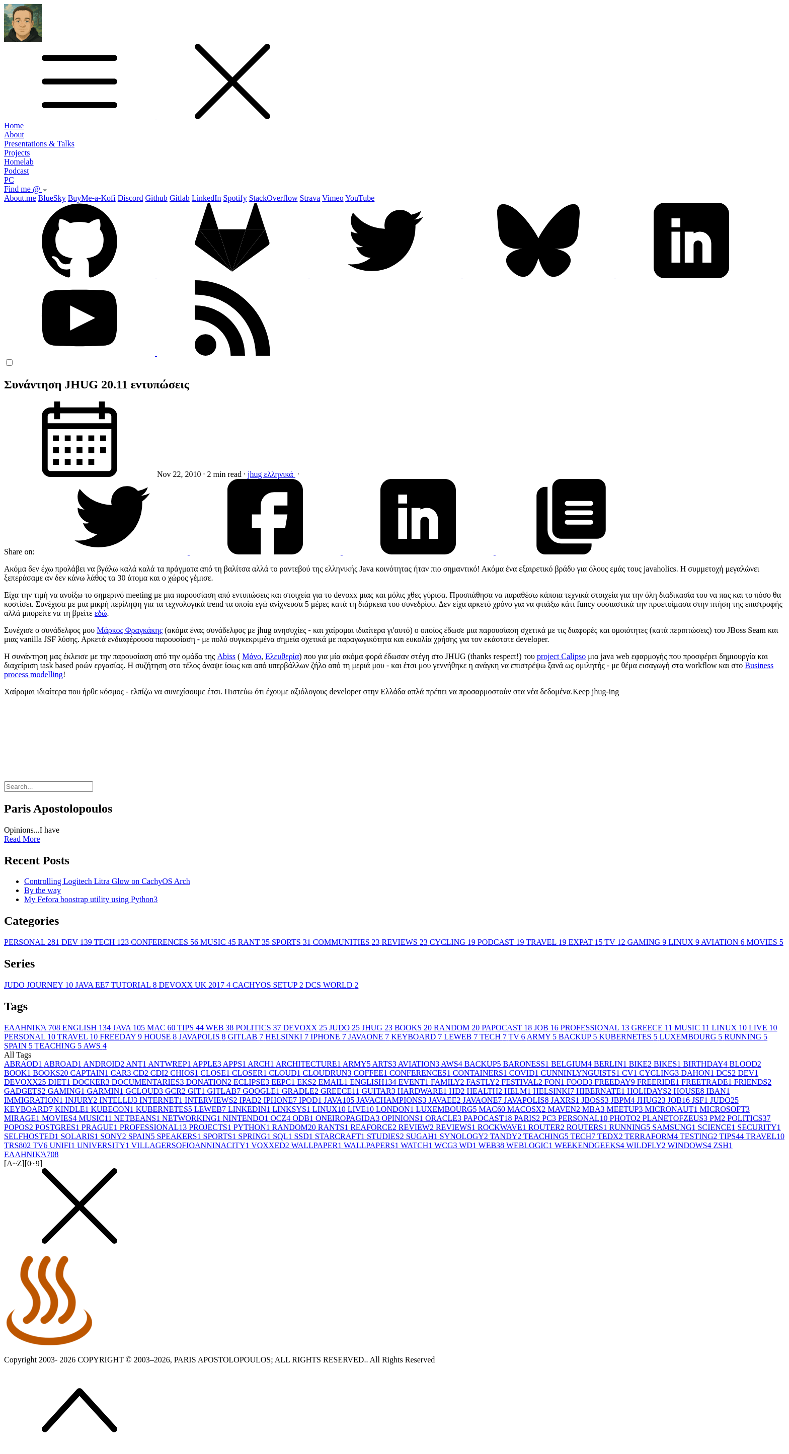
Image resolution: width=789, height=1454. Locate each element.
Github (156, 198)
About (14, 134)
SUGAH (423, 1136)
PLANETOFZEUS (676, 1118)
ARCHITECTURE (309, 1064)
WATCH (417, 1145)
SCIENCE (718, 1127)
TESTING (699, 1136)
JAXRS (565, 1100)
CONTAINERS (481, 1073)
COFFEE (371, 1073)
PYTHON (252, 1127)
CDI (160, 1073)
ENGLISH (87, 1027)
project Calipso (561, 656)
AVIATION (723, 942)
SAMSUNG (674, 1127)
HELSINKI (287, 1036)
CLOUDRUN (327, 1073)
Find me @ (25, 189)
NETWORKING (192, 1118)
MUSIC (219, 942)
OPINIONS (403, 1118)
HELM (518, 1091)
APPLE (208, 1064)
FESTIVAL (522, 1082)
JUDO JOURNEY (39, 985)
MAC (162, 1027)
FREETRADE (707, 1082)
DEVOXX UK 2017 (195, 985)
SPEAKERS (179, 1136)
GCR (176, 1091)
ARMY (543, 1036)
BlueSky (52, 198)
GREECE (653, 1027)
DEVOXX (306, 1027)
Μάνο (251, 656)
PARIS (528, 1118)
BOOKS (414, 1027)
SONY (114, 1136)
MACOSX (527, 1109)
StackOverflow (273, 198)
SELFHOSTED (32, 1136)
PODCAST (502, 942)
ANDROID (104, 1064)
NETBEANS (138, 1118)
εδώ (101, 613)
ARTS (385, 1064)
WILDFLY (646, 1145)
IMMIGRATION (34, 1100)
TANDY (506, 1136)
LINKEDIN (250, 1109)
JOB (547, 1027)
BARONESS (527, 1064)
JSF (701, 1100)
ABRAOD (24, 1064)
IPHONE (329, 1036)
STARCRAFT (341, 1136)
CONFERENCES (165, 942)
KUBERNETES (629, 1036)
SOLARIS (80, 1136)
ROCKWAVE (503, 1127)
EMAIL (334, 1082)
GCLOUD (145, 1091)
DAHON (698, 1073)
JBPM (624, 1100)
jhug (256, 474)
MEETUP (625, 1109)
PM (718, 1118)
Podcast (16, 171)
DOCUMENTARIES (149, 1082)
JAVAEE (445, 1100)
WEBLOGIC (530, 1145)
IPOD (311, 1100)
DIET (60, 1082)
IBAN (718, 1091)
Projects (17, 152)
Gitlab (180, 198)
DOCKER (92, 1082)
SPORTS (292, 942)
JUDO (345, 1027)
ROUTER (547, 1127)
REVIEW (417, 1127)
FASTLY (484, 1082)
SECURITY (758, 1127)
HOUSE (161, 1036)
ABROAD (64, 1064)
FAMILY (448, 1082)
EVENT (415, 1082)
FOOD (581, 1082)
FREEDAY (122, 1036)
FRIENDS (753, 1082)
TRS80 (18, 1145)
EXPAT (587, 942)
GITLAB (247, 1036)
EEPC (284, 1082)
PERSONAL (32, 942)
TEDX (610, 1136)
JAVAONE (369, 1036)
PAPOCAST (508, 1027)
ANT (137, 1064)
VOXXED (271, 1145)
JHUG (378, 1027)
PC (9, 180)
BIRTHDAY (706, 1064)
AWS (94, 1045)
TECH (112, 942)
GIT (197, 1091)
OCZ (281, 1118)
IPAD (252, 1100)
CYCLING (454, 942)
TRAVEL (547, 942)
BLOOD (745, 1064)
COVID (525, 1073)
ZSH (723, 1145)
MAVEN (564, 1109)
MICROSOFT (724, 1109)
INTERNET (162, 1100)
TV (615, 942)
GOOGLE (262, 1091)
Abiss (226, 656)
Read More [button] (22, 839)
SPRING (255, 1136)
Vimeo (333, 198)
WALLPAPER (317, 1145)
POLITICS (259, 1027)
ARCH (262, 1064)
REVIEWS (406, 942)
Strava (310, 198)
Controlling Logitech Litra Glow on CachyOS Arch (107, 881)
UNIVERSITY (104, 1145)
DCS (727, 1073)
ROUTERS (588, 1127)
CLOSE (216, 1073)
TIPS (191, 1027)
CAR (122, 1073)
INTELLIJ (119, 1100)
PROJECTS (211, 1127)
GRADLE (301, 1091)
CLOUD (285, 1073)
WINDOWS (690, 1145)
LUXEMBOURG (691, 1036)
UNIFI (63, 1145)
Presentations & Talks (39, 143)
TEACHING (58, 1045)
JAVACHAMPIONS (392, 1100)
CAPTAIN (90, 1073)
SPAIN (19, 1045)
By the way (42, 890)
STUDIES (386, 1136)
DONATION (209, 1082)
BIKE (641, 1064)
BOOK (18, 1073)
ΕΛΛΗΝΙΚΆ (33, 1027)
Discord (130, 198)
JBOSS (595, 1100)
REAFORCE (374, 1127)
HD (457, 1091)
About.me (20, 198)
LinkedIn (206, 198)
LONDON (396, 1109)
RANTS (334, 1127)
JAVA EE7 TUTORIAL (117, 985)
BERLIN (611, 1064)
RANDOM (458, 1027)
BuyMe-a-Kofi (92, 198)
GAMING (647, 942)
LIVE (763, 1027)
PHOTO (626, 1118)
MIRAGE (23, 1118)
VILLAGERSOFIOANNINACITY (191, 1145)
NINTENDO (247, 1118)
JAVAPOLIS (203, 1036)
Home (14, 125)
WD (468, 1145)
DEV (77, 942)
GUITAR (380, 1091)
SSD (304, 1136)
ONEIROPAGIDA (348, 1118)
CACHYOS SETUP (268, 985)
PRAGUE (101, 1127)
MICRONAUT (672, 1109)
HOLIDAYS (650, 1091)
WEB (221, 1027)
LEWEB (462, 1036)
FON (555, 1082)
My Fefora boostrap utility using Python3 (90, 899)
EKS (307, 1082)
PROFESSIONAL (596, 1027)
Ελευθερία (282, 656)
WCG (446, 1145)
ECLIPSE (252, 1082)
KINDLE (73, 1109)
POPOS (19, 1127)
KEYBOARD (417, 1036)
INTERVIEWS (212, 1100)
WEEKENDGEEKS (590, 1145)
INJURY (82, 1100)
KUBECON (113, 1109)
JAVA (130, 1027)
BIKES (668, 1064)
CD (141, 1073)
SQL (283, 1136)
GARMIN (106, 1091)
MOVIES (764, 942)
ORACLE (444, 1118)
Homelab (19, 161)
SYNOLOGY (465, 1136)
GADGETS (26, 1091)
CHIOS (185, 1073)
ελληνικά (279, 474)
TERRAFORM (652, 1136)
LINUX (684, 942)
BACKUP (579, 1036)
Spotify (235, 198)
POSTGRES (58, 1127)
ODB (303, 1118)
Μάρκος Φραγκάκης (130, 630)
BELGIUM (572, 1064)
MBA (594, 1109)
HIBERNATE (601, 1091)
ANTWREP (170, 1064)
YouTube (359, 198)
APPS (235, 1064)
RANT (255, 942)
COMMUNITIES (347, 942)
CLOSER (250, 1073)
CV (630, 1073)
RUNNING (745, 1036)
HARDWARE (423, 1091)
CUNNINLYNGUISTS (581, 1073)
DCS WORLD (332, 985)
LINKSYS (292, 1109)
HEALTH (485, 1091)
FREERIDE (659, 1082)
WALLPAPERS (372, 1145)
